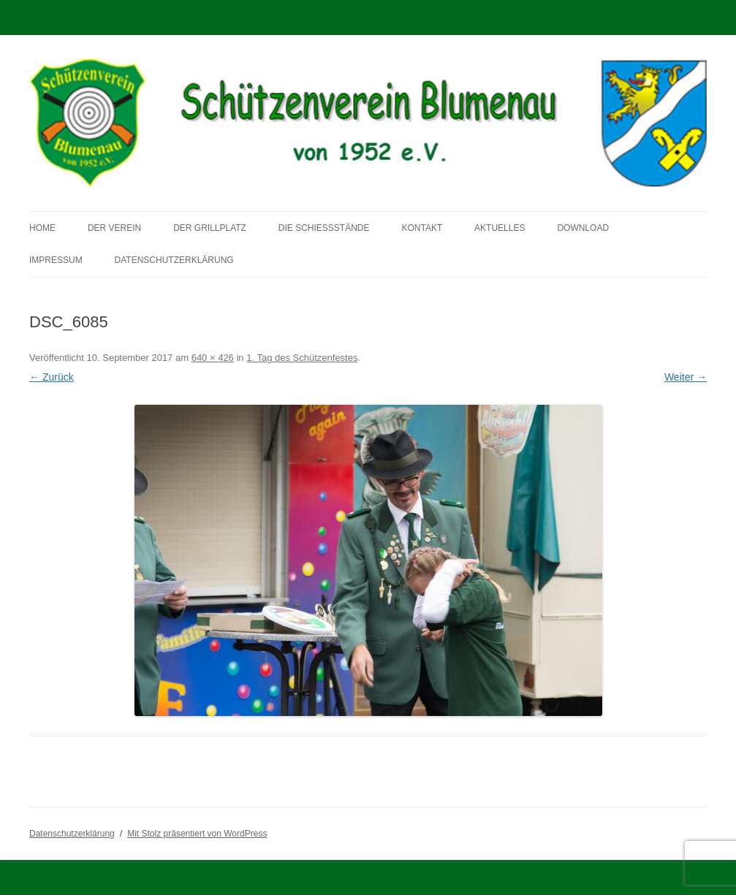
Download (583, 228)
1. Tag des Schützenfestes (301, 357)
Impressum (56, 260)
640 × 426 (212, 357)
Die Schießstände (324, 228)
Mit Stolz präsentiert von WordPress (197, 834)
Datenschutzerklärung (174, 260)
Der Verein (114, 228)
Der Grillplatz (209, 228)
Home (42, 228)
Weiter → (685, 377)
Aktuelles (499, 228)
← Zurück (51, 377)
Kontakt (421, 228)
